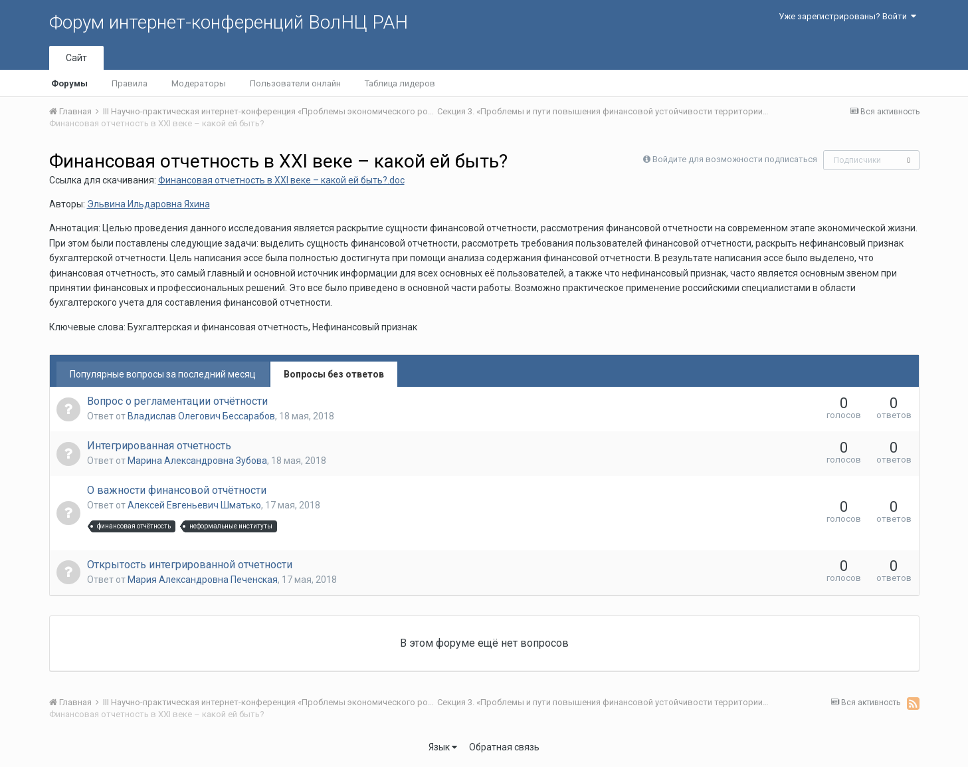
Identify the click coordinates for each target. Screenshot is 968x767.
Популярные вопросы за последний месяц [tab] (163, 374)
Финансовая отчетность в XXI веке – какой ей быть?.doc (281, 180)
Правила (129, 83)
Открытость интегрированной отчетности (189, 564)
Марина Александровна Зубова (197, 460)
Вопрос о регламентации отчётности (177, 401)
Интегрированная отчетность (159, 445)
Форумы (69, 83)
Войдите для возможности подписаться (734, 159)
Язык (443, 747)
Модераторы (198, 83)
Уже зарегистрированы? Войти (847, 16)
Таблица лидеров (400, 83)
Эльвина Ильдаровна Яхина (148, 204)
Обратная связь (504, 747)
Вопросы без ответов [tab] (334, 374)
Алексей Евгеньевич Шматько (194, 505)
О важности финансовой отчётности (176, 490)
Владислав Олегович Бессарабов (201, 416)
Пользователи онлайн (295, 83)
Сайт (76, 58)
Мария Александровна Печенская (203, 579)
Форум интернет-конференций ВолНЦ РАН (228, 22)
